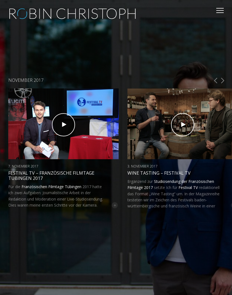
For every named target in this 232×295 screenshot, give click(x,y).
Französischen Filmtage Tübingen (51, 186)
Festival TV (188, 187)
